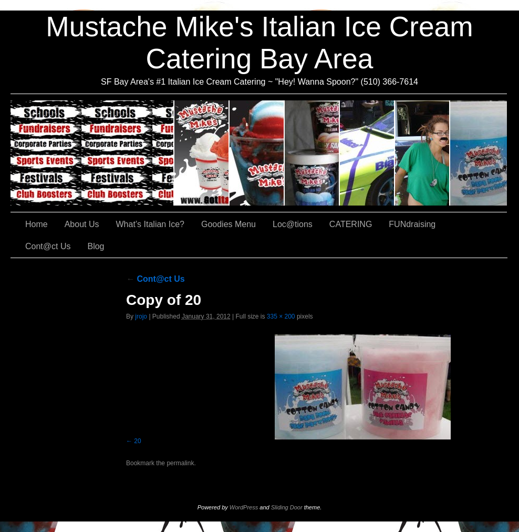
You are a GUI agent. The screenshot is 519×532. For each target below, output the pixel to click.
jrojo (141, 316)
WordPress (244, 507)
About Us (202, 153)
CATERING (92, 153)
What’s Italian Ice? (257, 153)
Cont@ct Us (478, 153)
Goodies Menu (312, 153)
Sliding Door (287, 507)
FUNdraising (422, 153)
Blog (95, 246)
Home (36, 224)
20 (137, 441)
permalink (180, 463)
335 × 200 (281, 316)
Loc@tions (367, 153)
